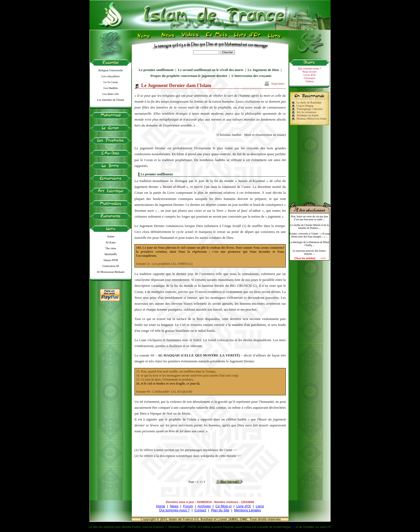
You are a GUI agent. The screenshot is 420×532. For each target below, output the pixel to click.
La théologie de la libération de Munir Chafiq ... (309, 244)
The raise (110, 248)
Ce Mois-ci (223, 506)
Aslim (110, 236)
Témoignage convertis (310, 108)
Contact (200, 510)
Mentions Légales (247, 510)
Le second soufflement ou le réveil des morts (210, 70)
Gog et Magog (305, 105)
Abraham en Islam (307, 115)
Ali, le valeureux (306, 112)
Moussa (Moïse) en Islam (312, 118)
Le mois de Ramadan (309, 102)
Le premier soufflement (156, 70)
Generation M (110, 265)
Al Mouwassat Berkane (110, 271)
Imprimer (277, 83)
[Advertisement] (310, 161)
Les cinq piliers (111, 76)
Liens (260, 506)
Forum (188, 506)
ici (293, 527)
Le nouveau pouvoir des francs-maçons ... (309, 252)
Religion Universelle (110, 70)
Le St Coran (110, 82)
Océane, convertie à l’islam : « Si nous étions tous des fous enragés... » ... (309, 235)
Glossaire (309, 78)
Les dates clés (110, 93)
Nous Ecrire (309, 71)
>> (235, 450)
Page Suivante (229, 481)
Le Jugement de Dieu (263, 70)
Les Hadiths (111, 88)
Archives (204, 506)
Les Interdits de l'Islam (110, 99)
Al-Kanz (111, 242)
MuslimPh (110, 254)
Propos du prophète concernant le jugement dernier (189, 76)
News (174, 506)
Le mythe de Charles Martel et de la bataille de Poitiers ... (309, 226)
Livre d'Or (309, 74)
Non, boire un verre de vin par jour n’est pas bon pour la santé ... (309, 218)
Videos (309, 81)
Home (160, 506)
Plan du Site (220, 510)
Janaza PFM (110, 260)
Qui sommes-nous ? (309, 68)
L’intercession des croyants (251, 76)
